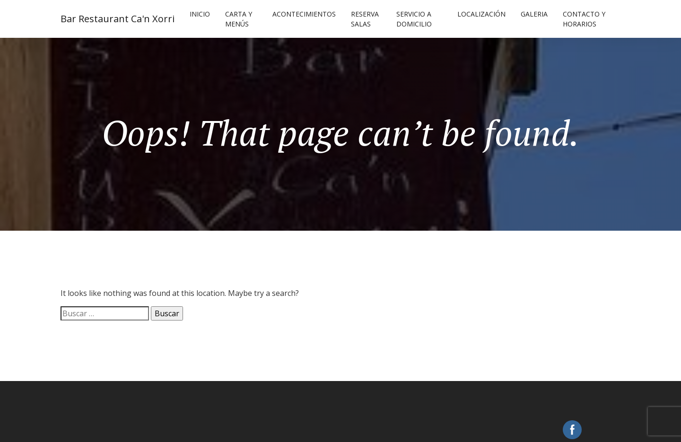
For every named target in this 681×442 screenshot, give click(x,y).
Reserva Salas (365, 18)
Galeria (534, 13)
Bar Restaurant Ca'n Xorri (118, 18)
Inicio (200, 13)
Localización (481, 13)
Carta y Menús (238, 18)
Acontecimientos (304, 13)
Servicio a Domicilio (414, 18)
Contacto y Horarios (584, 18)
